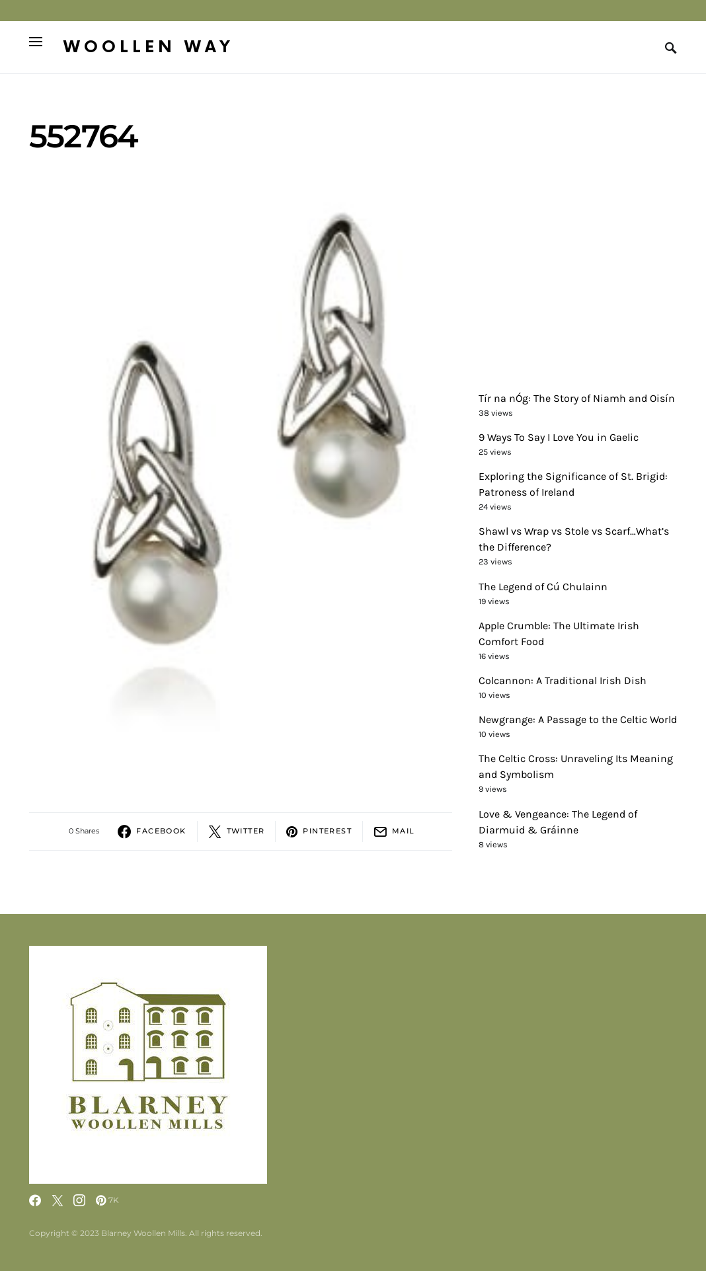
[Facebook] (35, 1200)
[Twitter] (57, 1200)
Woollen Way (148, 47)
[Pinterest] (107, 1200)
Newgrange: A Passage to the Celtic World (578, 719)
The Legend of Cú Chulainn (543, 586)
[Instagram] (79, 1200)
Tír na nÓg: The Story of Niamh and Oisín (577, 398)
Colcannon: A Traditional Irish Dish (563, 680)
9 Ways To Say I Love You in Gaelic (559, 437)
